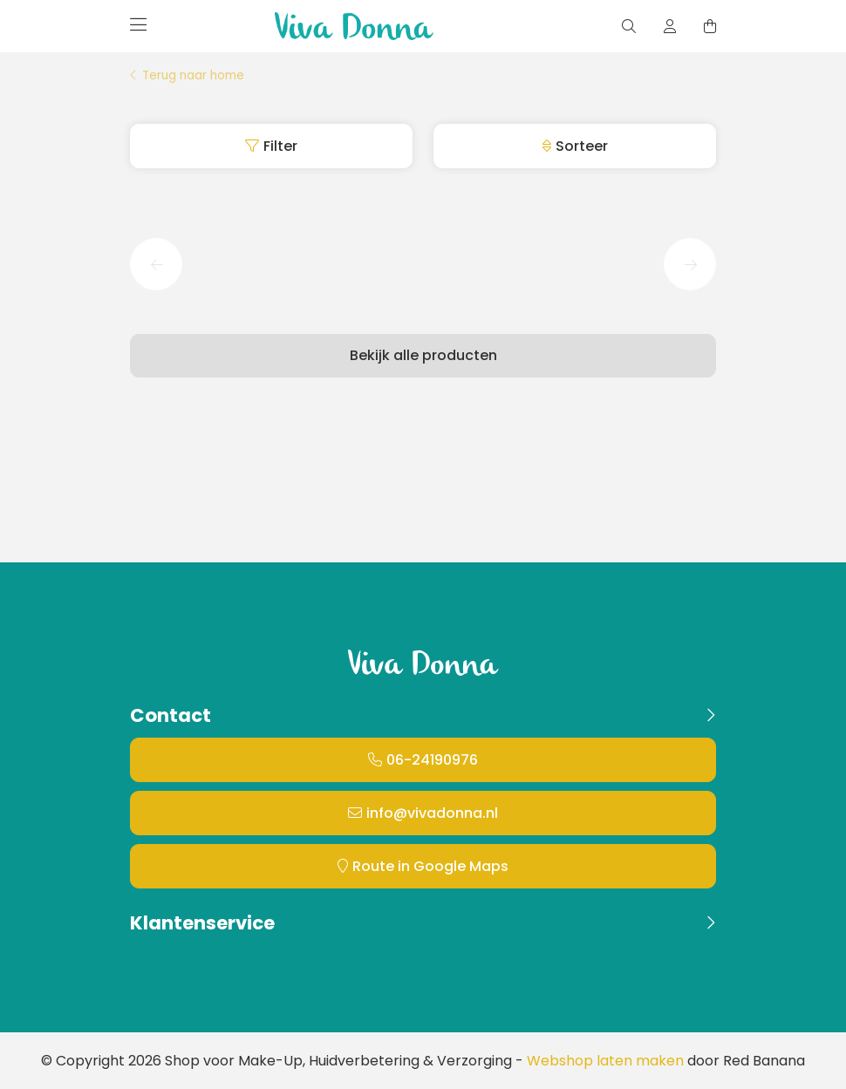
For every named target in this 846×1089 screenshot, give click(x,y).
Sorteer (582, 146)
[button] (156, 264)
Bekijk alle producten (423, 355)
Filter (280, 146)
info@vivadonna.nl (432, 813)
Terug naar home (193, 76)
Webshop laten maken (605, 1061)
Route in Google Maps (430, 866)
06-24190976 (432, 760)
